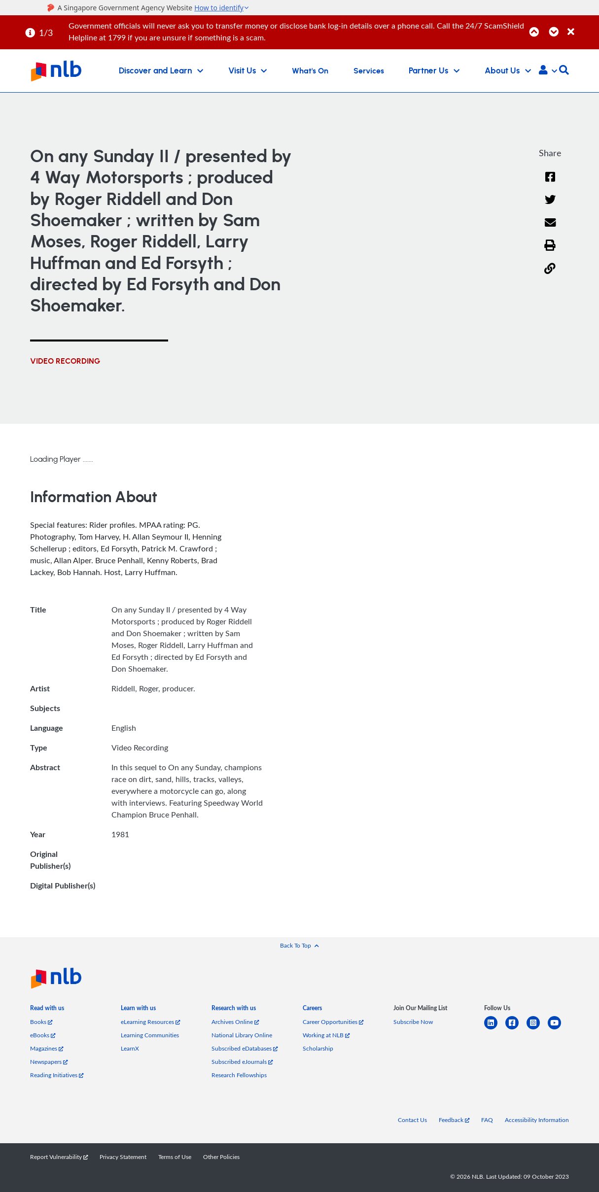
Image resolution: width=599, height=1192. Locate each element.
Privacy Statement (123, 1157)
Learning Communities (150, 1035)
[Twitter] (550, 205)
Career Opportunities (333, 1022)
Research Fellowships (239, 1075)
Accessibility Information (537, 1120)
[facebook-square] (516, 1028)
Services (368, 71)
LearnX (130, 1048)
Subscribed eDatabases (244, 1048)
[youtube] (558, 1028)
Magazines (46, 1048)
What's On (310, 71)
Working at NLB (326, 1035)
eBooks (42, 1035)
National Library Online (241, 1035)
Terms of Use (174, 1157)
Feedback (454, 1120)
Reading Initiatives (56, 1075)
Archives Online (235, 1022)
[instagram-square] (537, 1028)
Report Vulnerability (59, 1157)
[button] (548, 71)
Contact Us (412, 1120)
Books (41, 1022)
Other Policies (221, 1157)
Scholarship (318, 1048)
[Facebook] (550, 183)
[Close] (581, 26)
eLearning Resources (150, 1022)
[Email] (550, 228)
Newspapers (49, 1061)
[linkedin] (494, 1028)
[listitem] (47, 1010)
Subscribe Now (413, 1022)
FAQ (487, 1120)
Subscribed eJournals (242, 1061)
